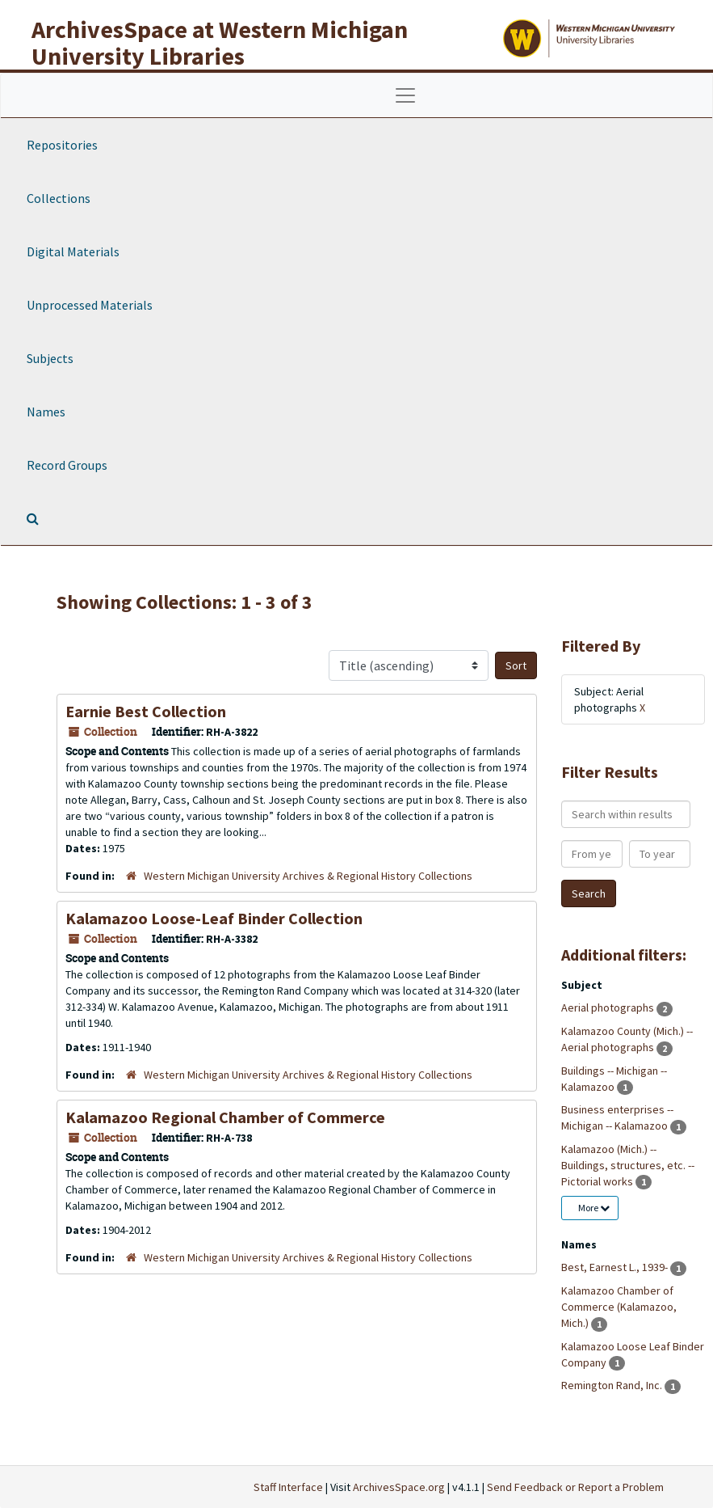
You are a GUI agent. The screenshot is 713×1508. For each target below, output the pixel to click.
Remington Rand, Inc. (613, 1385)
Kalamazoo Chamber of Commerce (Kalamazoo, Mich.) (619, 1306)
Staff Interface (288, 1487)
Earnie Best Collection (145, 711)
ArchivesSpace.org (399, 1487)
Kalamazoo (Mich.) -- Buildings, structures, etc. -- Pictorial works (627, 1165)
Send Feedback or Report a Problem (575, 1487)
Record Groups (67, 465)
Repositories (62, 145)
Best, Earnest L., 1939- (615, 1267)
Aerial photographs (608, 1007)
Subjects (50, 358)
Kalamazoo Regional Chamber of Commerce (225, 1117)
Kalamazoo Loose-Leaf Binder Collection (214, 918)
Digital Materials (73, 251)
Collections (58, 198)
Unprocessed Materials (90, 305)
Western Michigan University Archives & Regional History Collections (308, 875)
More (594, 1208)
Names (46, 411)
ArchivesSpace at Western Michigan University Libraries (219, 42)
